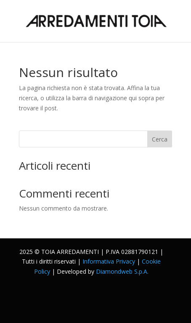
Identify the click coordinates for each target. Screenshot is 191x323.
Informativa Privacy (108, 261)
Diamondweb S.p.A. (122, 271)
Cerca (159, 139)
